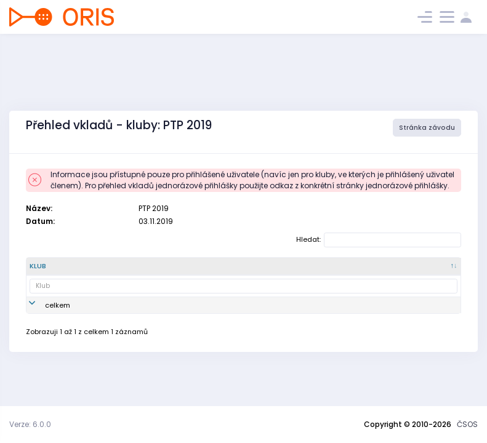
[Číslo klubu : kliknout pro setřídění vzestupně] (104, 271)
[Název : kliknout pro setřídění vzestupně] (154, 271)
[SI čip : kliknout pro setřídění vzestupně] (250, 271)
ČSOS (467, 424)
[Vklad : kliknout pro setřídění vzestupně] (205, 271)
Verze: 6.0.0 (30, 424)
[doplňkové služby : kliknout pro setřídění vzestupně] (304, 271)
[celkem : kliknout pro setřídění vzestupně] (366, 271)
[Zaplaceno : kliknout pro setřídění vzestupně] (427, 271)
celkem (57, 315)
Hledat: (378, 240)
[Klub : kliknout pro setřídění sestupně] (52, 271)
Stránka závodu (427, 127)
